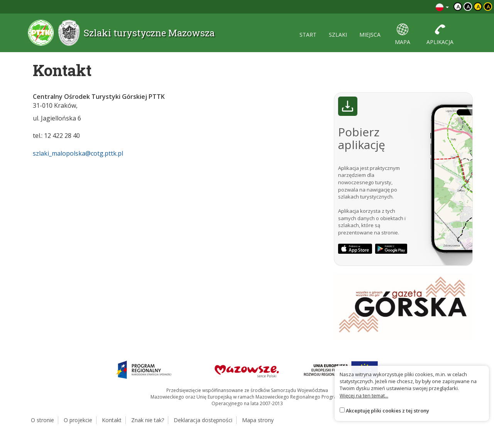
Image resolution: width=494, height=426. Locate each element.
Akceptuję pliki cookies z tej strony (387, 410)
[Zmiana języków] (442, 7)
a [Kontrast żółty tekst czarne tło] (488, 6)
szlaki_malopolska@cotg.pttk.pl (78, 153)
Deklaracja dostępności (203, 420)
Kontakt (112, 420)
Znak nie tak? (147, 420)
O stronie (42, 420)
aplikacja (439, 35)
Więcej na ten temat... (364, 395)
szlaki (338, 34)
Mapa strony (258, 420)
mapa (402, 35)
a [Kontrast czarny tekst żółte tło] (478, 6)
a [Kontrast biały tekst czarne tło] (468, 6)
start (307, 34)
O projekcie (78, 420)
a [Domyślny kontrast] (458, 6)
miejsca (370, 34)
